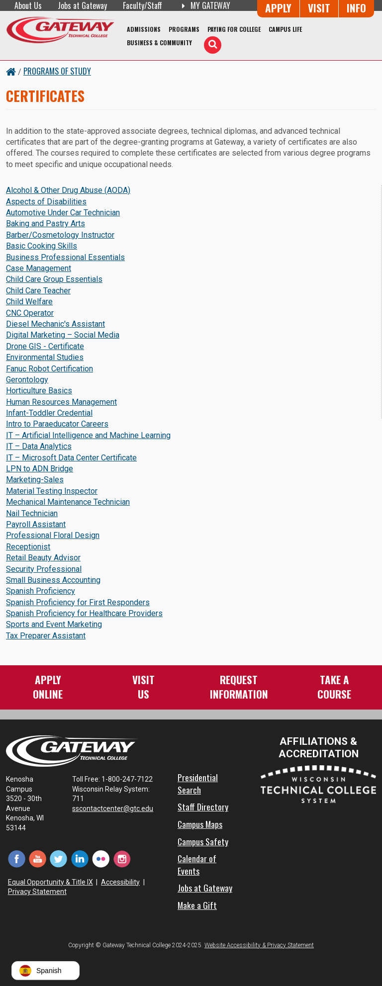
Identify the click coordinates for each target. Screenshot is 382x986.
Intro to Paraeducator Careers (57, 424)
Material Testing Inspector (51, 491)
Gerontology (27, 379)
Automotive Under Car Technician (63, 212)
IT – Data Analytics (39, 446)
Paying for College (234, 29)
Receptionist (28, 546)
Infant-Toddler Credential (49, 413)
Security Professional (44, 569)
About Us (28, 5)
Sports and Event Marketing (54, 624)
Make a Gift (197, 904)
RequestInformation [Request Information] (239, 686)
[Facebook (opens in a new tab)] (16, 858)
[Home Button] (11, 71)
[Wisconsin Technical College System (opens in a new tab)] (318, 783)
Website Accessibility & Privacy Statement (259, 945)
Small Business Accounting (53, 580)
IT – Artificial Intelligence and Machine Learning (88, 435)
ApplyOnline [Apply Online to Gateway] (48, 686)
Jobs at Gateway (82, 5)
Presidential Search (198, 783)
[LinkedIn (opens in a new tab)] (79, 858)
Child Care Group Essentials (54, 279)
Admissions (144, 29)
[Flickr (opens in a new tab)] (101, 858)
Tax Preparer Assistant (46, 635)
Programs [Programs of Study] (184, 29)
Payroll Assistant (36, 524)
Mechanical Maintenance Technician (68, 502)
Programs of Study (57, 71)
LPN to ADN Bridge (39, 468)
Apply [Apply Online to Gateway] (278, 7)
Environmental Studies (45, 357)
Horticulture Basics (39, 390)
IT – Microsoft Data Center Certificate (71, 457)
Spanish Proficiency (40, 591)
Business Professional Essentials (65, 257)
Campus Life (285, 29)
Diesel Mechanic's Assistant (55, 324)
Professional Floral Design (52, 535)
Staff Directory (203, 806)
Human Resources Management (61, 402)
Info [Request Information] (356, 7)
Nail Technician (32, 513)
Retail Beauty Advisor (43, 557)
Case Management (38, 268)
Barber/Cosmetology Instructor (60, 235)
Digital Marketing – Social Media (62, 335)
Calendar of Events (197, 864)
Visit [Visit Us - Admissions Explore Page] (319, 7)
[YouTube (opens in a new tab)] (37, 858)
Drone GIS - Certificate (45, 346)
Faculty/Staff (142, 5)
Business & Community (159, 42)
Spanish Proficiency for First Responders (78, 602)
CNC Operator (30, 313)
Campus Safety (203, 841)
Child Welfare (29, 301)
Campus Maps (200, 823)
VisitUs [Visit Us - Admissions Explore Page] (143, 686)
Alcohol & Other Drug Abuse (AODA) (68, 190)
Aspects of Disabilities (46, 201)
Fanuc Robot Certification (49, 368)
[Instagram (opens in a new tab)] (121, 858)
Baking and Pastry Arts (45, 223)
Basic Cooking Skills (41, 246)
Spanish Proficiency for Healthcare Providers (84, 613)
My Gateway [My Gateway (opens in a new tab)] (204, 5)
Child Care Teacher (38, 290)
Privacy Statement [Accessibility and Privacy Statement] (37, 892)
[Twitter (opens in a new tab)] (58, 858)
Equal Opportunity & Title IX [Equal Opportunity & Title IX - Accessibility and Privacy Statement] (50, 882)
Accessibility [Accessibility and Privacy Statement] (120, 882)
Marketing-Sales (35, 479)
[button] (45, 971)
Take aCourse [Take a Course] (334, 686)
